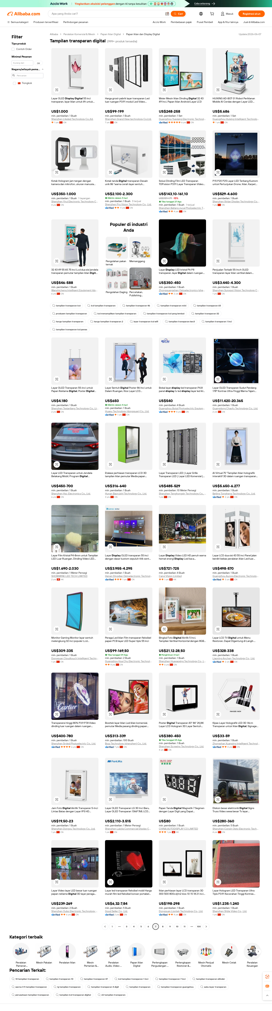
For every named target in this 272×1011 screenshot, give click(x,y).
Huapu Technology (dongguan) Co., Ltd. (127, 411)
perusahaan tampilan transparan (30, 994)
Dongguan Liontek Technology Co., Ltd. (181, 911)
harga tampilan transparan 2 (106, 321)
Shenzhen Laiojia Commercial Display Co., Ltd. (128, 828)
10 (177, 926)
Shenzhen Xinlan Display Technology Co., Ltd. (236, 201)
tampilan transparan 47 (94, 979)
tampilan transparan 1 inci (217, 321)
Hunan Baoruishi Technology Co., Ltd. (126, 493)
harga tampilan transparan (67, 321)
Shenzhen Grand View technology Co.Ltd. (128, 119)
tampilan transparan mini (171, 305)
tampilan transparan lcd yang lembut (164, 313)
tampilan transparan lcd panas (69, 329)
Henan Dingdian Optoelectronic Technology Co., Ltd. (128, 576)
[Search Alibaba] (107, 14)
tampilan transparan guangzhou (175, 986)
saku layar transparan (213, 986)
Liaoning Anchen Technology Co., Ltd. (234, 658)
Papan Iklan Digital (110, 34)
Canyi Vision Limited (170, 576)
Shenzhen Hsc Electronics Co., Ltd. (71, 493)
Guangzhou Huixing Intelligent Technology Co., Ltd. (236, 119)
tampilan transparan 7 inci (170, 979)
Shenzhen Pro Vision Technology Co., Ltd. (128, 204)
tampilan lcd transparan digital (73, 994)
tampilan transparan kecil (180, 321)
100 (199, 926)
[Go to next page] (206, 926)
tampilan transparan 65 (207, 305)
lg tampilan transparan (67, 986)
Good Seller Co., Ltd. (116, 911)
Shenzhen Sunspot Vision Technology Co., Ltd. (236, 290)
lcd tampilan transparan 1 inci (131, 979)
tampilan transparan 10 (59, 979)
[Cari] (178, 14)
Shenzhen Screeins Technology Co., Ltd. (181, 746)
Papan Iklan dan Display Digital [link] (143, 34)
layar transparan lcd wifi (144, 321)
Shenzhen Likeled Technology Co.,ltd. (72, 119)
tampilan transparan (138, 986)
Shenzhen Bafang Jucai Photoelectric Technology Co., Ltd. (182, 208)
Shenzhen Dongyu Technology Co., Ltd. (73, 828)
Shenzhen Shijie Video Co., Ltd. (230, 911)
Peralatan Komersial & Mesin (79, 34)
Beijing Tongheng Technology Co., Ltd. (234, 493)
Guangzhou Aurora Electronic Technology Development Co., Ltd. (236, 576)
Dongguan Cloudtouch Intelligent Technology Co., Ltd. (74, 658)
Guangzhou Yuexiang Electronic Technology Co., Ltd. (182, 119)
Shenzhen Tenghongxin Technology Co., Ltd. (182, 493)
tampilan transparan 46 (136, 305)
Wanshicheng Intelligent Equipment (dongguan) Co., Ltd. (74, 290)
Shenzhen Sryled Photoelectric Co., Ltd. (73, 743)
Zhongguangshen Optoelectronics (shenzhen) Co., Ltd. (182, 290)
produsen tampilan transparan (69, 313)
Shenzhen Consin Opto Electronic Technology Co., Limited (236, 828)
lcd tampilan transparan (101, 305)
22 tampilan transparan (111, 994)
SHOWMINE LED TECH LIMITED (69, 576)
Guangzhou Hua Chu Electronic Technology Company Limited (128, 661)
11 (184, 926)
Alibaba (54, 34)
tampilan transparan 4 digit (103, 986)
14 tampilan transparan (25, 979)
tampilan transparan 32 (205, 313)
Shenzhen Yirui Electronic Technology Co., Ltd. (74, 201)
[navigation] (27, 480)
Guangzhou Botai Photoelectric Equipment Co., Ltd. (182, 408)
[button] (167, 14)
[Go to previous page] (105, 926)
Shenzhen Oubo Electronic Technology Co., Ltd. (74, 911)
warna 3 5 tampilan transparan (29, 986)
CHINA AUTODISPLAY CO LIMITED (178, 828)
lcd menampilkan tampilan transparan (115, 313)
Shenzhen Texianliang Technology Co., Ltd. (74, 408)
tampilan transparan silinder (208, 979)
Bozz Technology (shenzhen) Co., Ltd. (126, 743)
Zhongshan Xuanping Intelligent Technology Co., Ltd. (236, 743)
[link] (267, 976)
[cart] (212, 14)
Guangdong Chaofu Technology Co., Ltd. (235, 408)
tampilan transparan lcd (66, 305)
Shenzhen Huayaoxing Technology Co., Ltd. (182, 661)
